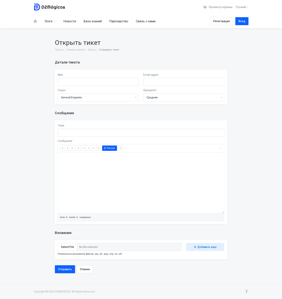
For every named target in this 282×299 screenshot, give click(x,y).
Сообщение (65, 140)
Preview (109, 148)
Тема (61, 125)
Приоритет (150, 90)
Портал (59, 49)
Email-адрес (151, 74)
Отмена (85, 269)
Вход (242, 21)
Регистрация (221, 21)
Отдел (62, 90)
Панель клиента (75, 49)
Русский (242, 7)
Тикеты (92, 49)
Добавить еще (205, 246)
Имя (60, 74)
